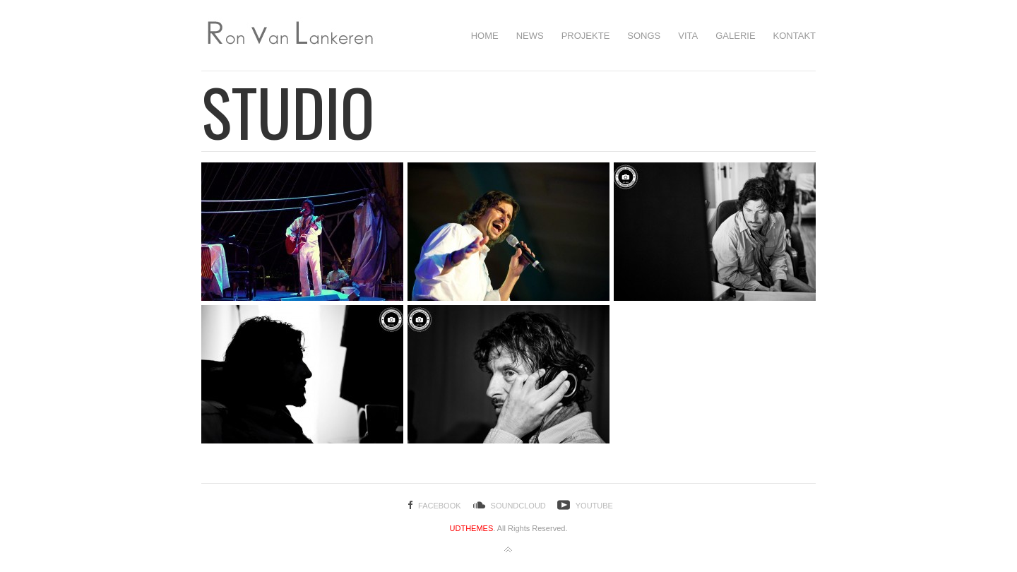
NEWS (530, 35)
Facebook (439, 505)
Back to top (508, 550)
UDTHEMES (472, 528)
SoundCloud (518, 505)
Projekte (585, 35)
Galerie (735, 35)
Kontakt (794, 35)
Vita (688, 35)
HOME (485, 35)
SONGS (643, 35)
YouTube (594, 505)
